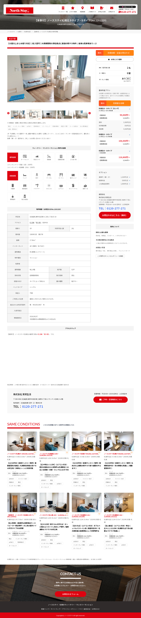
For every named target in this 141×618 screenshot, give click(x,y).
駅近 (9, 126)
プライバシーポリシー (69, 608)
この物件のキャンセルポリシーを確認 (110, 256)
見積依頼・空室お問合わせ (119, 52)
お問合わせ (111, 12)
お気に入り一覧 (128, 7)
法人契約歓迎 (84, 126)
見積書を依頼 (118, 103)
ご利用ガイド (92, 12)
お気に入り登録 (116, 59)
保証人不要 (64, 126)
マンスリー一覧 (63, 12)
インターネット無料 (19, 126)
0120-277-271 (128, 11)
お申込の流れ (102, 12)
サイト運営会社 (84, 608)
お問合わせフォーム (70, 594)
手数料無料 (55, 126)
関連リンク (45, 608)
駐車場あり (37, 126)
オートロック (46, 126)
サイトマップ (55, 608)
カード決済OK (74, 126)
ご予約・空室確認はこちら (112, 399)
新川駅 (38, 222)
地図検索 (82, 12)
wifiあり (29, 126)
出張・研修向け (12, 129)
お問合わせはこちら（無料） (114, 215)
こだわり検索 (73, 12)
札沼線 (32, 222)
